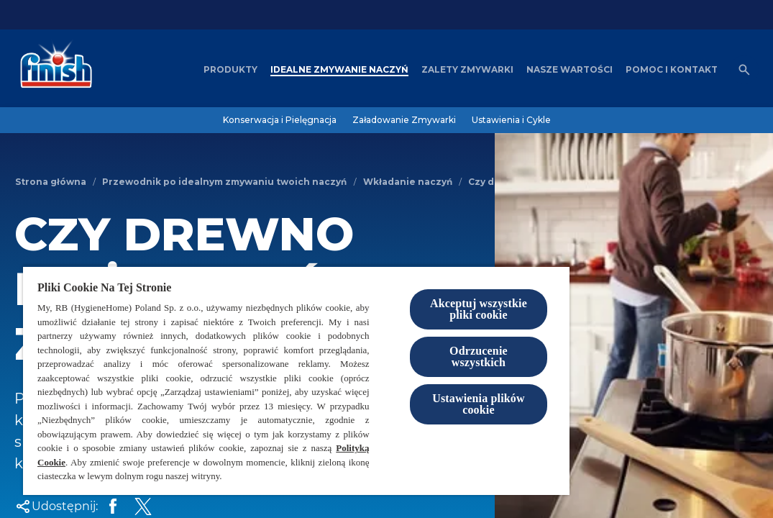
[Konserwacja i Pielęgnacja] (279, 120)
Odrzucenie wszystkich (478, 356)
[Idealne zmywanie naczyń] (339, 70)
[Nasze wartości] (569, 70)
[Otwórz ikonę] (744, 69)
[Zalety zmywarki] (467, 70)
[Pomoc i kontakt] (671, 70)
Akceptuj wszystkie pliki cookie (478, 309)
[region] (296, 380)
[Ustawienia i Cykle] (511, 120)
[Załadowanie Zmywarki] (404, 120)
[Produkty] (230, 70)
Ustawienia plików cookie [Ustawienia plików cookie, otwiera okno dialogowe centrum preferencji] (478, 404)
